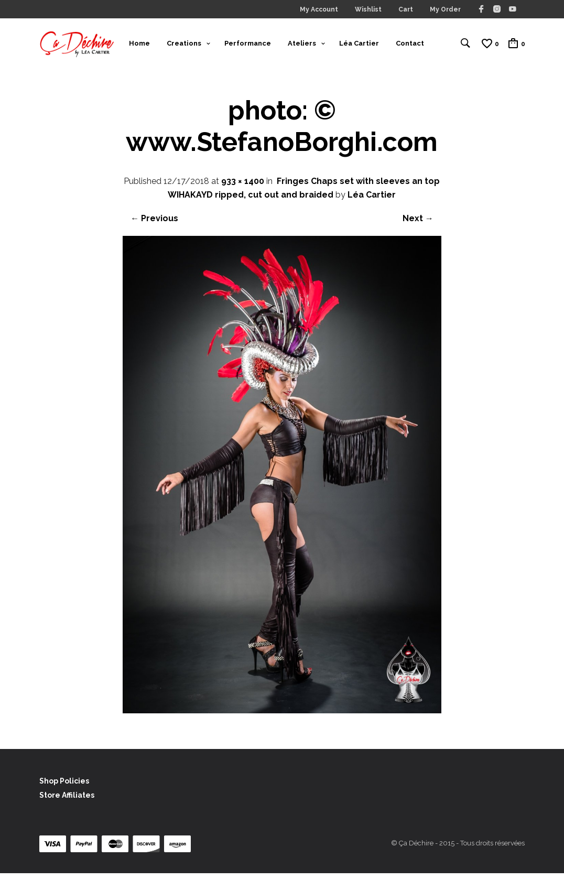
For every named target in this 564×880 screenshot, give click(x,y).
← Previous (154, 226)
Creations (184, 46)
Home (139, 46)
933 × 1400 (242, 188)
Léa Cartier (359, 46)
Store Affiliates (66, 802)
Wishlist (368, 9)
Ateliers (302, 46)
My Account (319, 9)
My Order (445, 9)
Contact (410, 46)
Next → (418, 226)
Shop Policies (64, 788)
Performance (247, 46)
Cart (405, 9)
